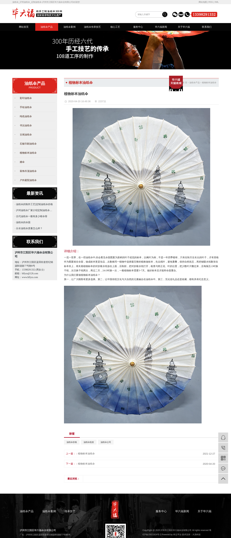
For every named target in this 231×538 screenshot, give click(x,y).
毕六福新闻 (161, 26)
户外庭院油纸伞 (28, 180)
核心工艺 (115, 26)
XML (216, 2)
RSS (210, 2)
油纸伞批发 (89, 442)
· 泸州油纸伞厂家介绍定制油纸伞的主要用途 (34, 210)
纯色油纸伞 (26, 116)
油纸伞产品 (47, 26)
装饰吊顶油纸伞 (28, 171)
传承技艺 (70, 511)
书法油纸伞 (26, 125)
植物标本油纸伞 (28, 152)
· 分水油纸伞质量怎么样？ (29, 228)
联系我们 (207, 26)
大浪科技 (196, 534)
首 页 (184, 82)
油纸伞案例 (69, 26)
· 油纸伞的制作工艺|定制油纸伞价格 (34, 204)
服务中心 (138, 26)
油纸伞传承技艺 (92, 26)
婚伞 (22, 162)
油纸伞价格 (72, 442)
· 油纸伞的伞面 (23, 222)
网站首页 (24, 26)
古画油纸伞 (26, 134)
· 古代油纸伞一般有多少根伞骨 (31, 216)
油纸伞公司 (106, 442)
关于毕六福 (184, 26)
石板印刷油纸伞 (28, 143)
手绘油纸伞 (26, 107)
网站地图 (203, 2)
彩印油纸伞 (26, 98)
